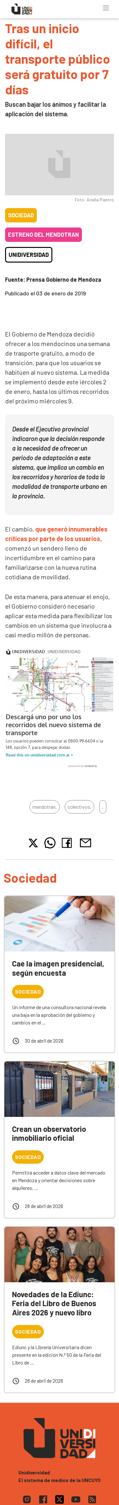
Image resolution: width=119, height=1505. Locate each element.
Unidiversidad (29, 254)
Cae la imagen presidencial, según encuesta (58, 968)
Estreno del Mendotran (43, 234)
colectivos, (79, 807)
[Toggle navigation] (106, 8)
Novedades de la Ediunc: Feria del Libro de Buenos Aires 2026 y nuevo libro (54, 1303)
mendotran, (44, 807)
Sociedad (21, 215)
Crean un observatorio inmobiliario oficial (49, 1133)
